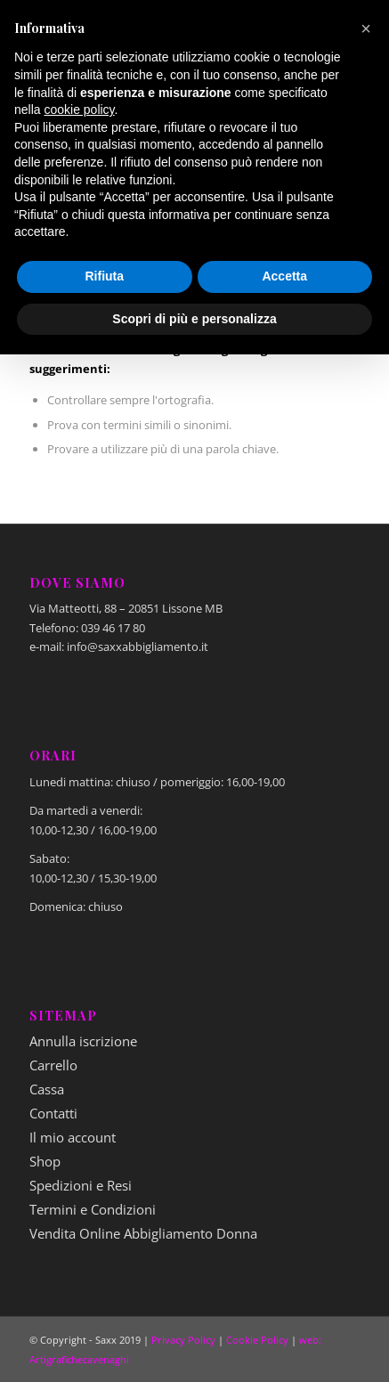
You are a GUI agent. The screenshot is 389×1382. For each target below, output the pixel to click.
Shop (45, 1161)
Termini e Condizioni (92, 1209)
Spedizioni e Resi (80, 1185)
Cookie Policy (257, 1339)
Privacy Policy (183, 1339)
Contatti (53, 1113)
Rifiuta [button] (104, 276)
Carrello (53, 1065)
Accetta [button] (284, 276)
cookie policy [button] (79, 109)
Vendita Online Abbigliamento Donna (143, 1233)
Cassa (46, 1089)
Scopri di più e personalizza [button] (194, 319)
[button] (366, 28)
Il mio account (72, 1137)
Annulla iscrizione (83, 1041)
